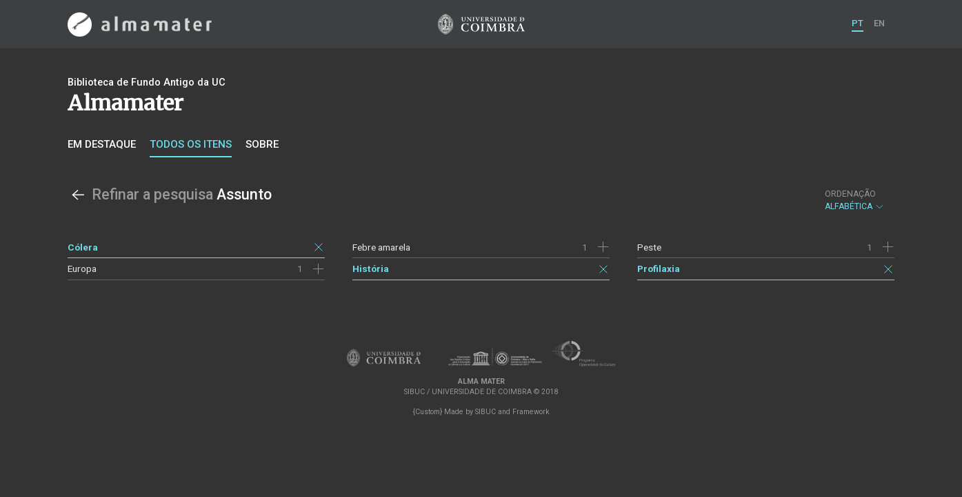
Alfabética (855, 200)
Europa (82, 268)
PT (857, 23)
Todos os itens (191, 144)
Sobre (262, 144)
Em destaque (102, 144)
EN (879, 23)
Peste (649, 247)
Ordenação (850, 194)
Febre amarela (381, 247)
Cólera (83, 247)
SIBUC (485, 411)
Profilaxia (658, 268)
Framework (531, 411)
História (370, 268)
